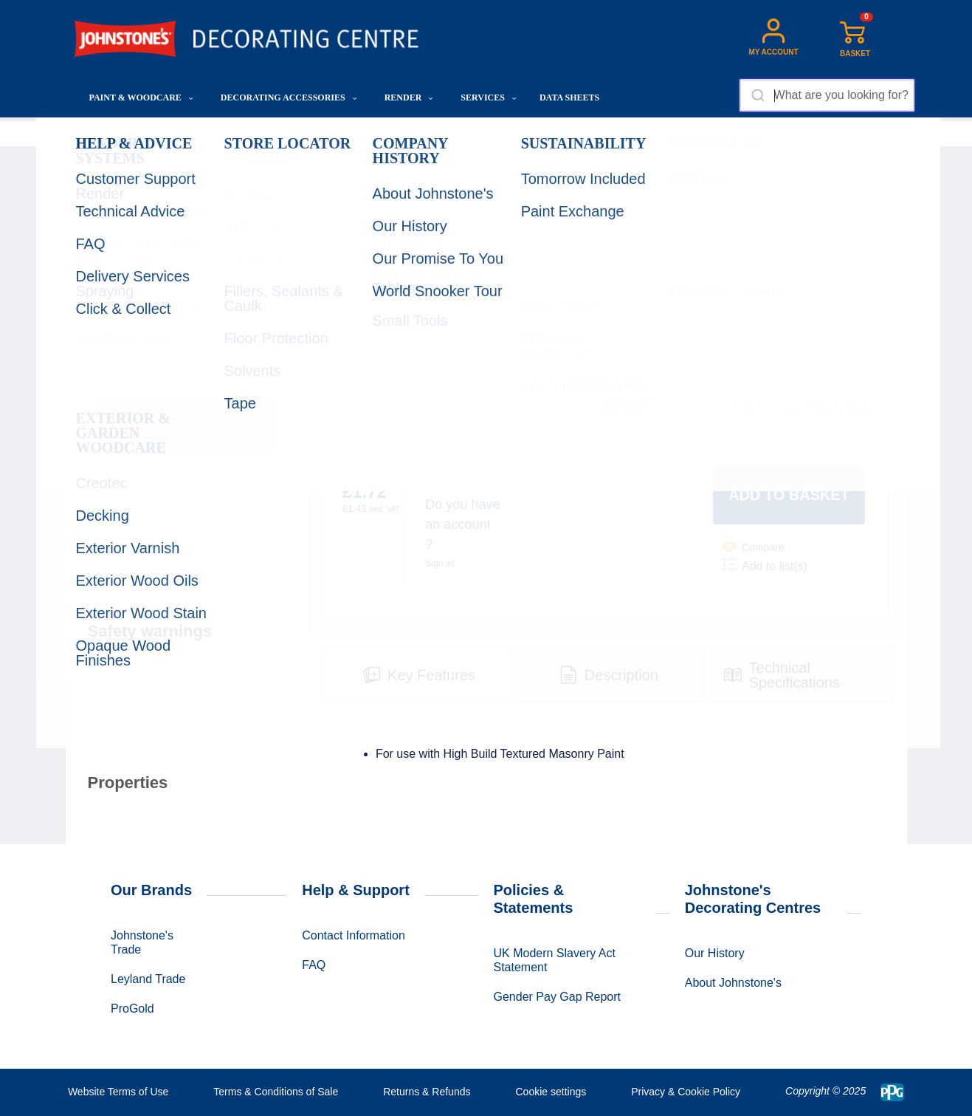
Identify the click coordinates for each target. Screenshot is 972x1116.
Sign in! (440, 563)
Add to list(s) (765, 565)
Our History (715, 953)
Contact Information (353, 935)
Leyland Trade (148, 979)
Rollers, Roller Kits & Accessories (357, 134)
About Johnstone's (733, 982)
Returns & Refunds (426, 1092)
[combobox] (827, 95)
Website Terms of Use (118, 1092)
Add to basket (788, 495)
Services (489, 97)
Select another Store (774, 369)
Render (409, 97)
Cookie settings (550, 1092)
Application (251, 134)
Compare (754, 547)
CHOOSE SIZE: (371, 330)
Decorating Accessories (289, 97)
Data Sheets (569, 97)
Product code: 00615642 (622, 403)
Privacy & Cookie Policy (685, 1092)
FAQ (313, 965)
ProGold (132, 1008)
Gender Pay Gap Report (557, 996)
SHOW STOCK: (745, 330)
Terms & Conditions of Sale (275, 1092)
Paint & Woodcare (141, 97)
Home (88, 134)
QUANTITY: (588, 330)
